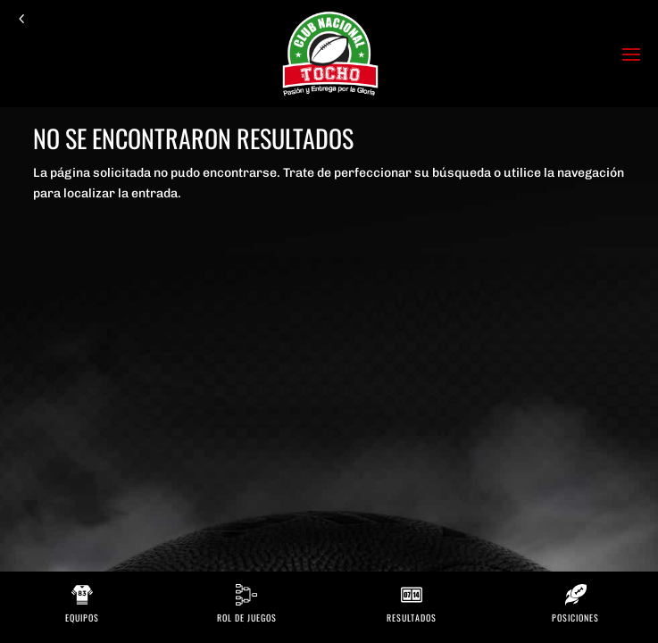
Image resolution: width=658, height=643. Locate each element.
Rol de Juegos (247, 617)
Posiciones (575, 617)
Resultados (412, 617)
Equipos (82, 617)
